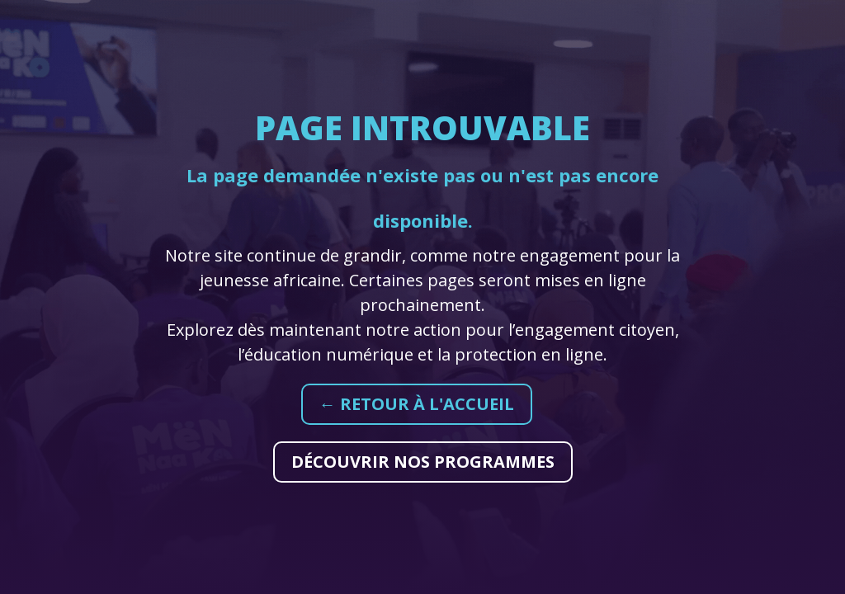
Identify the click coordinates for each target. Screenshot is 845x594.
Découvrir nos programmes (423, 461)
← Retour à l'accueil (416, 404)
